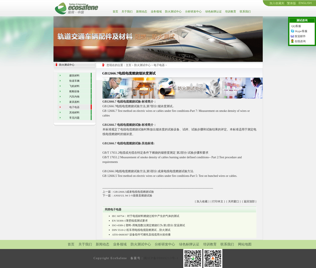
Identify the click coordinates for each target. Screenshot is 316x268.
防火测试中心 (173, 11)
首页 (116, 11)
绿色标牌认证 (213, 11)
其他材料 (74, 112)
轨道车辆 (74, 80)
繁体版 (291, 3)
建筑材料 (74, 75)
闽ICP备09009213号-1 (161, 258)
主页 (128, 65)
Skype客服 (301, 31)
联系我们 (245, 11)
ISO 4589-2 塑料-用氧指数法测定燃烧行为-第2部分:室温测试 (148, 225)
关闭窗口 (233, 201)
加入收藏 (202, 201)
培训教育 (230, 11)
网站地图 (245, 244)
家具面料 (74, 101)
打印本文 (217, 201)
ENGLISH (305, 3)
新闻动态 (141, 11)
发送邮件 (300, 36)
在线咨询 (300, 41)
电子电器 (159, 65)
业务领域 (156, 11)
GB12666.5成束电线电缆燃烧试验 (134, 191)
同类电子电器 (113, 209)
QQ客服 (296, 26)
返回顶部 (249, 201)
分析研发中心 (193, 11)
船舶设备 (74, 91)
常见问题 (74, 117)
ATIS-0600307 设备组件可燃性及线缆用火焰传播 (141, 234)
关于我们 (126, 11)
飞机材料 (74, 86)
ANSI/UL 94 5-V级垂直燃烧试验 (133, 195)
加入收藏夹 (276, 3)
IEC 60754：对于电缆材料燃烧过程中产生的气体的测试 (145, 216)
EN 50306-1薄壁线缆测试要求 (130, 220)
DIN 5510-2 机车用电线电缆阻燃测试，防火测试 (141, 229)
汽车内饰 (74, 96)
